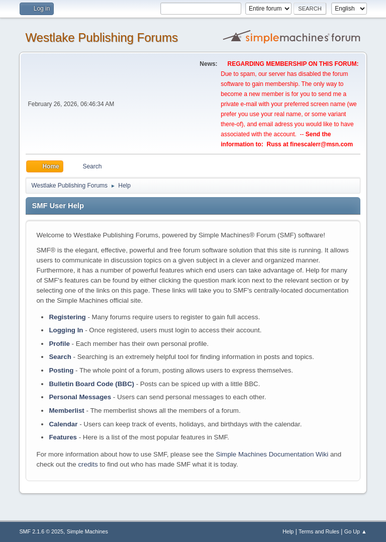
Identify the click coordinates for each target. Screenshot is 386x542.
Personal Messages (80, 397)
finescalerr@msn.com (321, 144)
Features (63, 437)
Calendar (63, 424)
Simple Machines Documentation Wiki (272, 454)
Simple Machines (87, 531)
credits (88, 464)
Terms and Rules (319, 531)
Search (60, 356)
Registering (67, 317)
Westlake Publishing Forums (101, 37)
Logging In (66, 330)
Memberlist (66, 410)
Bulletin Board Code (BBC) (91, 384)
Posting (61, 370)
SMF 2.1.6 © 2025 (41, 531)
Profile (59, 343)
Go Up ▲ (355, 531)
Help (288, 531)
